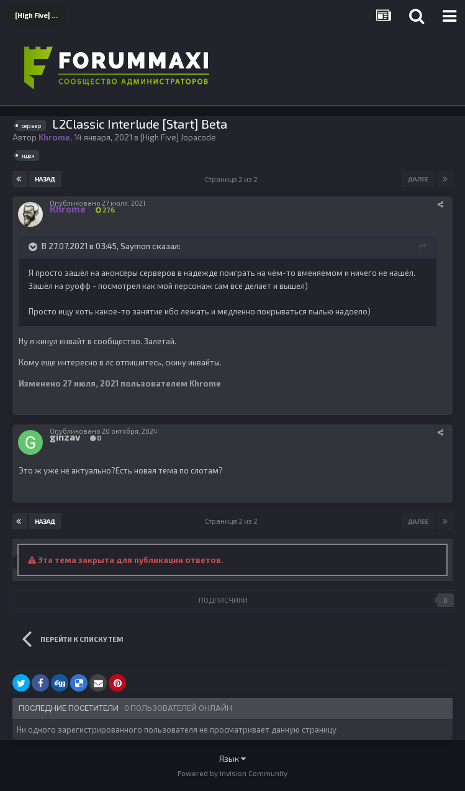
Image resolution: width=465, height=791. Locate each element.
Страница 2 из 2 (232, 179)
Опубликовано (97, 203)
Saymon (135, 246)
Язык (232, 758)
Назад (45, 179)
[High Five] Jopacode (178, 137)
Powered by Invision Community (232, 773)
